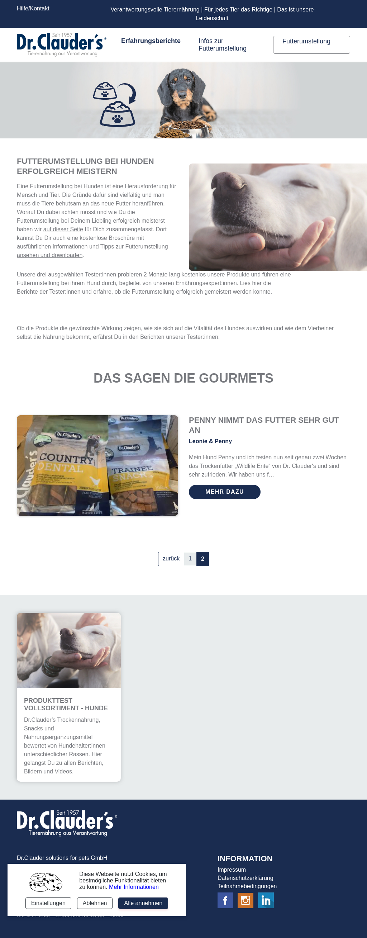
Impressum (232, 870)
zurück (171, 558)
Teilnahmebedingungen (247, 886)
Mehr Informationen (134, 887)
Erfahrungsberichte (151, 40)
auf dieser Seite (63, 229)
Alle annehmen (143, 903)
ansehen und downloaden (49, 255)
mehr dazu (224, 492)
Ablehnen (95, 903)
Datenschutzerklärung (245, 878)
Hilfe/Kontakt (33, 8)
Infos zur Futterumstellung (223, 44)
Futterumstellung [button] (307, 41)
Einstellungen (48, 903)
